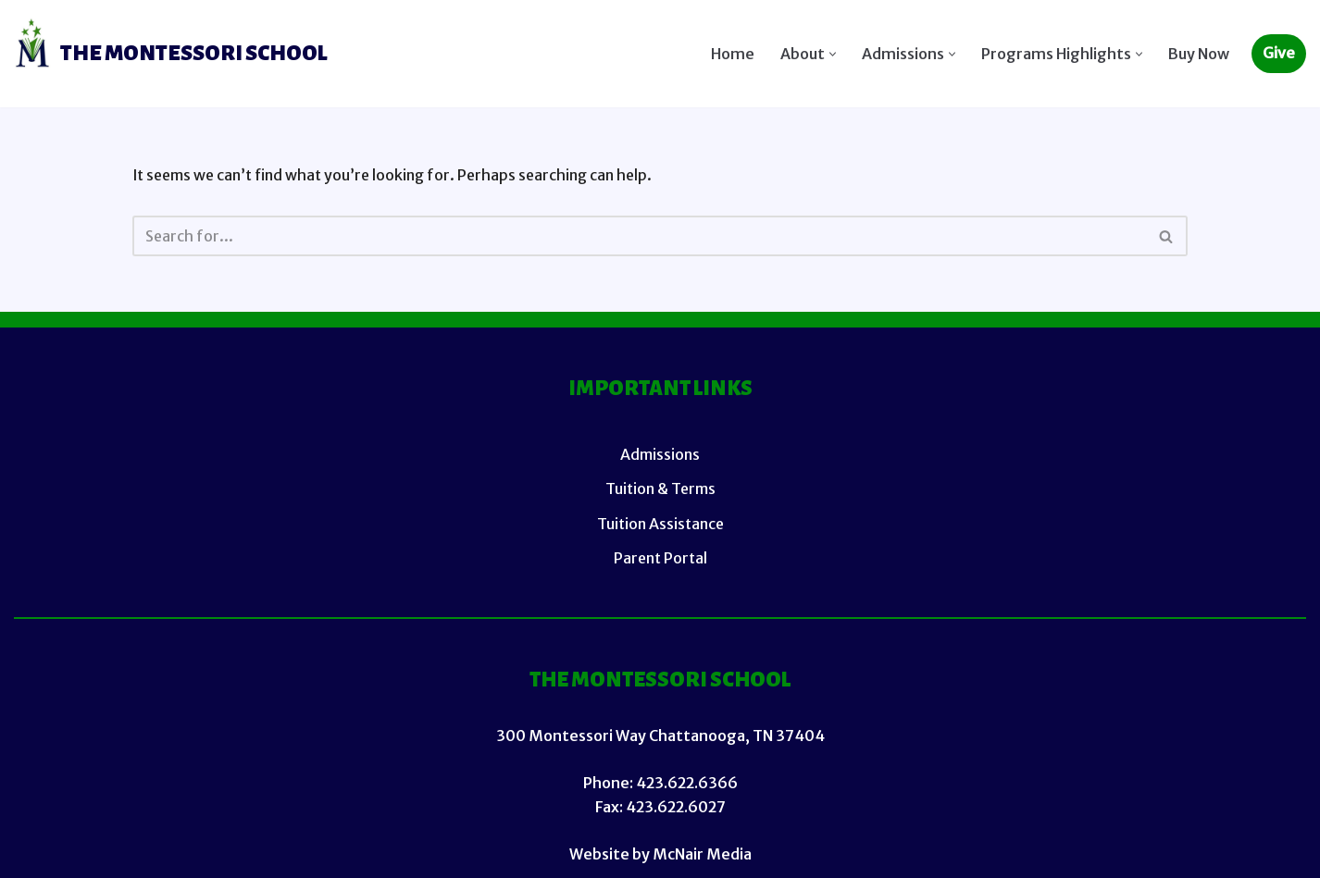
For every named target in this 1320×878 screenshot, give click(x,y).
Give (1279, 52)
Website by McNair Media (660, 854)
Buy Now (1198, 53)
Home (732, 53)
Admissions (660, 455)
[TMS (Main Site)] (171, 54)
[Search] (639, 236)
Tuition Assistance (660, 523)
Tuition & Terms (660, 489)
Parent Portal (660, 558)
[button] (832, 54)
